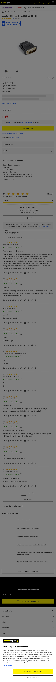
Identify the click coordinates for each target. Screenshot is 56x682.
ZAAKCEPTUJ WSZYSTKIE (33, 671)
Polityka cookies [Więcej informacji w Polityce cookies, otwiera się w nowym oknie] (7, 665)
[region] (28, 659)
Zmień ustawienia (33, 678)
